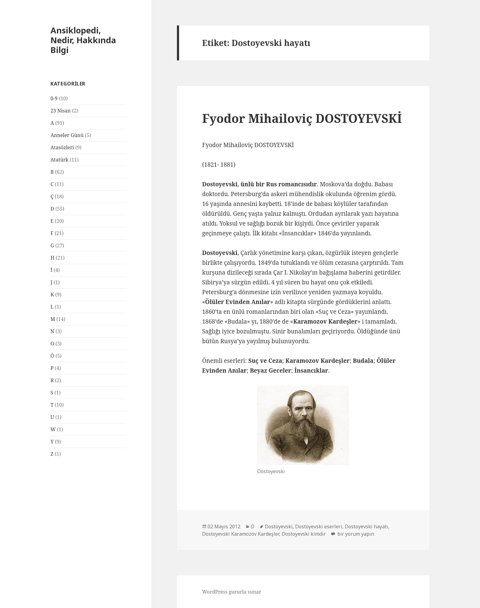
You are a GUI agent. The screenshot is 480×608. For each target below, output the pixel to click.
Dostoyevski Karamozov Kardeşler (240, 533)
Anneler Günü (67, 135)
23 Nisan (61, 110)
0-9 (54, 98)
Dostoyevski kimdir (304, 533)
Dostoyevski (279, 526)
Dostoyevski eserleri (318, 526)
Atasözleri (62, 147)
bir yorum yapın (355, 533)
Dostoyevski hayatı (366, 526)
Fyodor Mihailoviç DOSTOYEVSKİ (302, 118)
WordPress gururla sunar (231, 591)
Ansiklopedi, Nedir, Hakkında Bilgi (83, 40)
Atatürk (60, 159)
